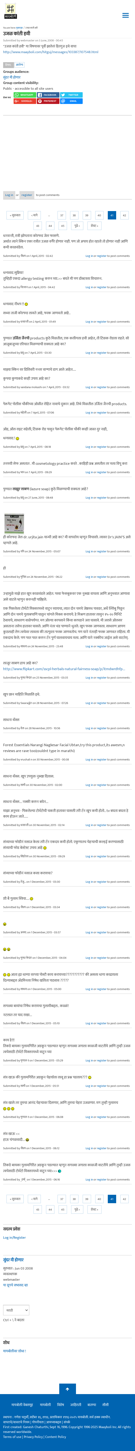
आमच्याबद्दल (54, 1422)
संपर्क (67, 1422)
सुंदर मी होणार (12, 77)
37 (61, 215)
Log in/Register (14, 1238)
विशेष (60, 1405)
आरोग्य (19, 64)
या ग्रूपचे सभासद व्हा (15, 1285)
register (27, 195)
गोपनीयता (38, 1422)
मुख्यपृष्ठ (19, 28)
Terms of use (12, 1437)
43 (37, 225)
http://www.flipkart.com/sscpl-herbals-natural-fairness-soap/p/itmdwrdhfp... (64, 669)
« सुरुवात (15, 215)
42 (124, 215)
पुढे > (77, 225)
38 (74, 215)
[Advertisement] (67, 150)
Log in (9, 195)
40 (99, 215)
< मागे (34, 215)
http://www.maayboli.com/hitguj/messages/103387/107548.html (50, 52)
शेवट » (94, 225)
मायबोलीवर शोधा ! (14, 1351)
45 (62, 225)
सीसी (105, 1405)
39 (86, 215)
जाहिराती (75, 1405)
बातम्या (91, 1405)
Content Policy (55, 1437)
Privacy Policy (34, 1437)
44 (50, 225)
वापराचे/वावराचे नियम (16, 1422)
